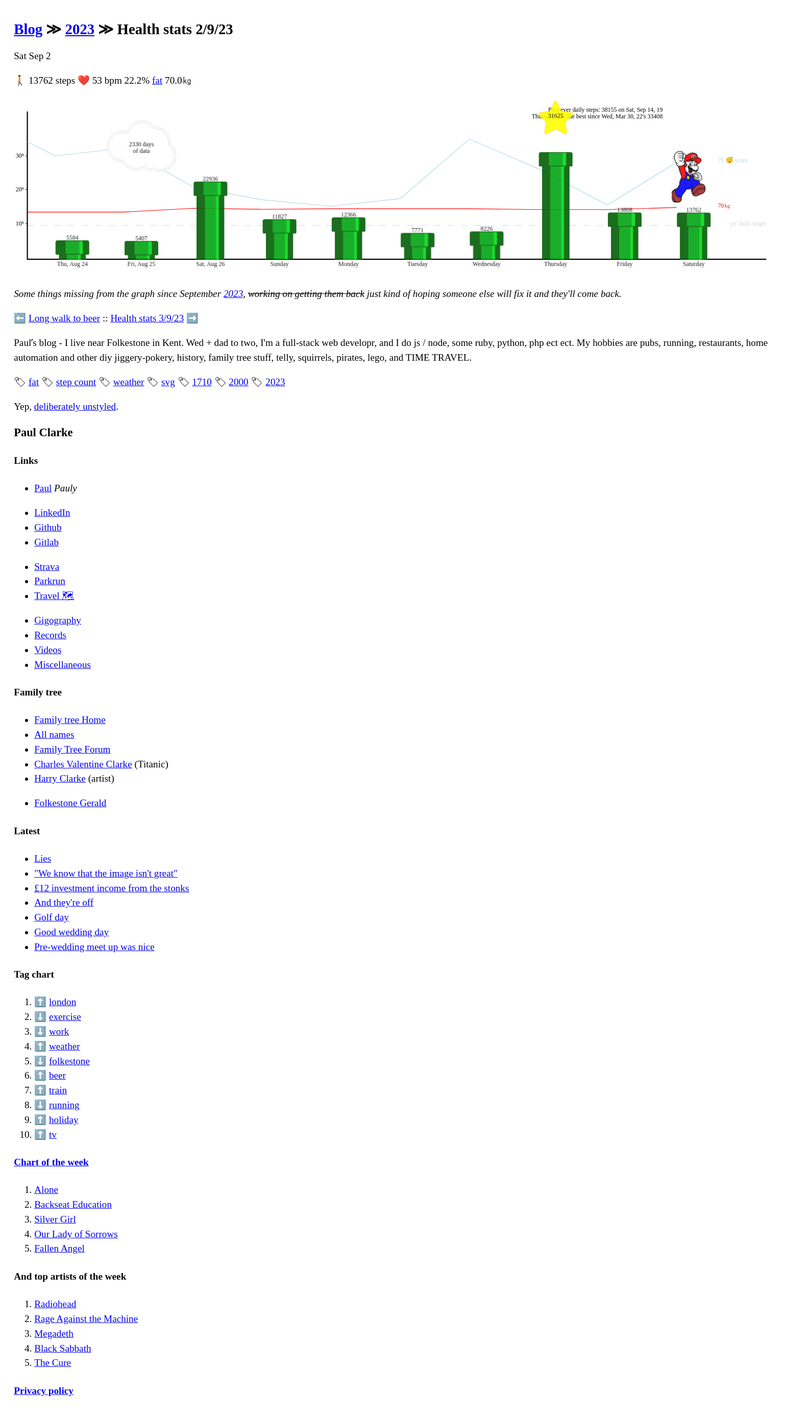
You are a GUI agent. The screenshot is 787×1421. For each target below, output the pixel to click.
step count (76, 382)
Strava (46, 566)
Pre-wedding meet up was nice (94, 946)
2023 (80, 29)
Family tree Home (70, 719)
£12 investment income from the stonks (111, 888)
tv (53, 1134)
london (62, 1001)
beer (57, 1075)
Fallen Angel (59, 1248)
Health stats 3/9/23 (147, 318)
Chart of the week (51, 1162)
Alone (46, 1189)
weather (128, 382)
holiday (64, 1119)
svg (168, 382)
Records (50, 635)
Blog (28, 29)
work (59, 1031)
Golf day (51, 917)
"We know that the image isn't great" (106, 873)
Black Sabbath (62, 1348)
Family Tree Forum (72, 749)
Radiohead (55, 1304)
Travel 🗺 (54, 595)
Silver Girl (55, 1219)
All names (54, 734)
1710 (201, 382)
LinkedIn (52, 512)
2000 (238, 382)
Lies (42, 858)
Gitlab (46, 542)
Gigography (57, 620)
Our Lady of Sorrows (76, 1234)
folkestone (69, 1061)
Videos (47, 649)
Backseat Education (73, 1204)
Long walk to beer (64, 318)
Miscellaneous (62, 664)
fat (157, 80)
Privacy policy (43, 1390)
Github (47, 527)
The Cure (52, 1362)
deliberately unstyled (75, 406)
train (58, 1090)
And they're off (63, 902)
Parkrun (49, 581)
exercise (65, 1016)
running (64, 1105)
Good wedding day (71, 932)
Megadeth (53, 1333)
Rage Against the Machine (86, 1318)
